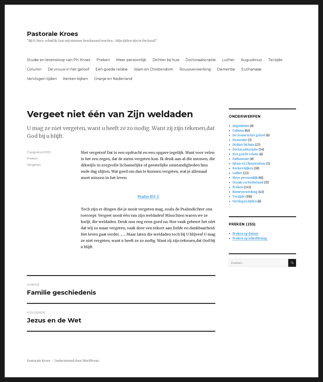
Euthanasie (251, 69)
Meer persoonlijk (131, 60)
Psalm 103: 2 (148, 196)
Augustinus (251, 60)
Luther (228, 60)
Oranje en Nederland (113, 79)
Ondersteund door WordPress (77, 361)
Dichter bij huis (166, 60)
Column (34, 69)
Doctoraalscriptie (201, 60)
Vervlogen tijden (42, 79)
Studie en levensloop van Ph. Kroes (58, 60)
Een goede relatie (112, 69)
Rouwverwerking (195, 69)
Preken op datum (245, 234)
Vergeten (34, 164)
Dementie (226, 69)
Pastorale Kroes (52, 34)
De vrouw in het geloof (68, 69)
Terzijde (275, 60)
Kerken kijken (75, 79)
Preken (103, 60)
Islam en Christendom (153, 69)
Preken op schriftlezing (249, 238)
